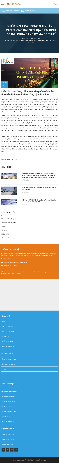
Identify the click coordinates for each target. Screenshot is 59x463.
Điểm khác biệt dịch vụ (8, 406)
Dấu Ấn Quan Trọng (7, 341)
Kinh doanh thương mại (8, 222)
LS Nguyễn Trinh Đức (8, 434)
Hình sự (4, 230)
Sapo (44, 460)
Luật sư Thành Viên (7, 326)
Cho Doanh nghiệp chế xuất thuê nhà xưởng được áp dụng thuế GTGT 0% (39, 188)
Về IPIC (4, 321)
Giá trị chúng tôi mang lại (9, 411)
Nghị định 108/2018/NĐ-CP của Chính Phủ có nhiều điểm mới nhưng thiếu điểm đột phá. (39, 201)
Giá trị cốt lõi (5, 336)
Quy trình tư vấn (6, 416)
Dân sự (3, 226)
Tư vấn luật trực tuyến (8, 238)
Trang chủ (25, 38)
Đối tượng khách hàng (8, 401)
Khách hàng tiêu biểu (8, 346)
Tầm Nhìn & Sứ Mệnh (8, 331)
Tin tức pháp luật (35, 38)
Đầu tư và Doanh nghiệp (8, 219)
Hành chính (5, 234)
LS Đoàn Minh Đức (7, 444)
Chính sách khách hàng (8, 396)
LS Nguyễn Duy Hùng (8, 439)
